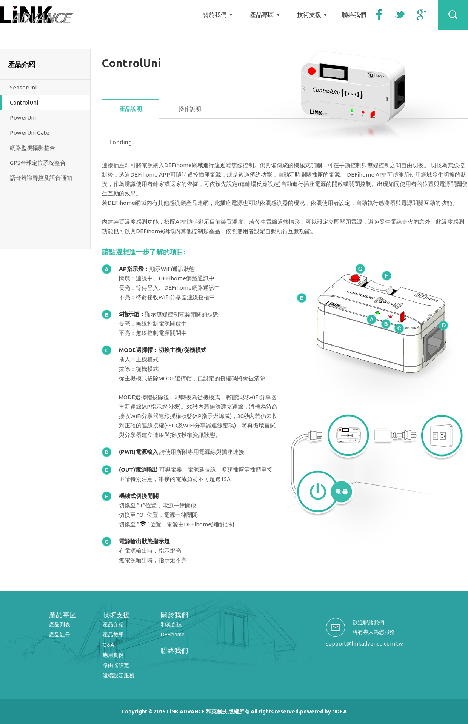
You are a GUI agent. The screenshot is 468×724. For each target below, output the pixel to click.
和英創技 (171, 624)
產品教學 (113, 635)
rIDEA (339, 712)
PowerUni (23, 117)
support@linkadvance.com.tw (364, 643)
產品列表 (59, 624)
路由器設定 (116, 665)
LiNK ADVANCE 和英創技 (36, 14)
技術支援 (309, 15)
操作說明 (190, 109)
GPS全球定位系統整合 (38, 163)
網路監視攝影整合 (32, 147)
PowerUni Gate (29, 132)
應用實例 (113, 655)
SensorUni (23, 87)
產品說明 (130, 109)
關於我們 (215, 15)
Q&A (108, 645)
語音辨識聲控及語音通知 (41, 178)
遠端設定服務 (118, 675)
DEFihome (173, 635)
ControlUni (24, 102)
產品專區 (262, 15)
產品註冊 (59, 635)
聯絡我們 (354, 15)
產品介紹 (113, 624)
